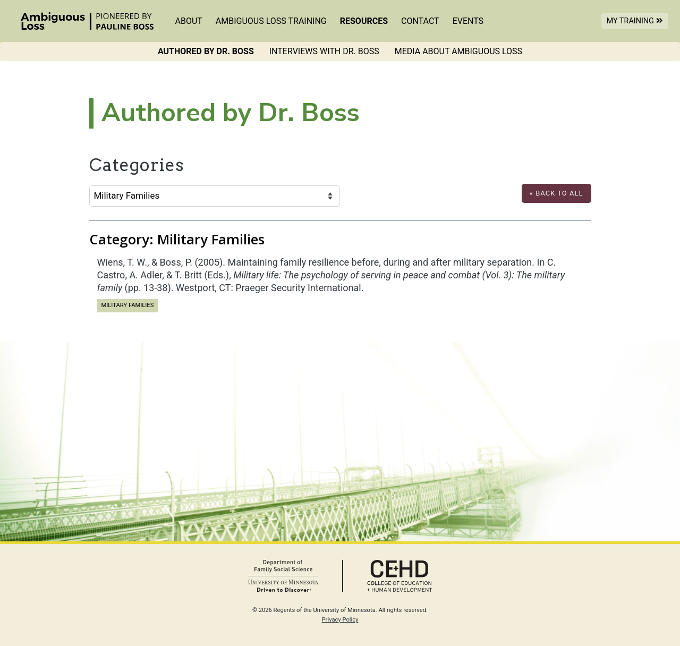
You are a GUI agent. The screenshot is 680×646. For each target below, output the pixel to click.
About (188, 21)
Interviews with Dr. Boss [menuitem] (324, 51)
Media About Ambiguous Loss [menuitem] (458, 51)
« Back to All (556, 193)
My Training (637, 20)
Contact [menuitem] (420, 21)
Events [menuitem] (468, 21)
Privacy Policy (340, 619)
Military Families (127, 305)
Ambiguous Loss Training (271, 21)
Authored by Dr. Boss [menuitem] (206, 51)
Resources (364, 21)
